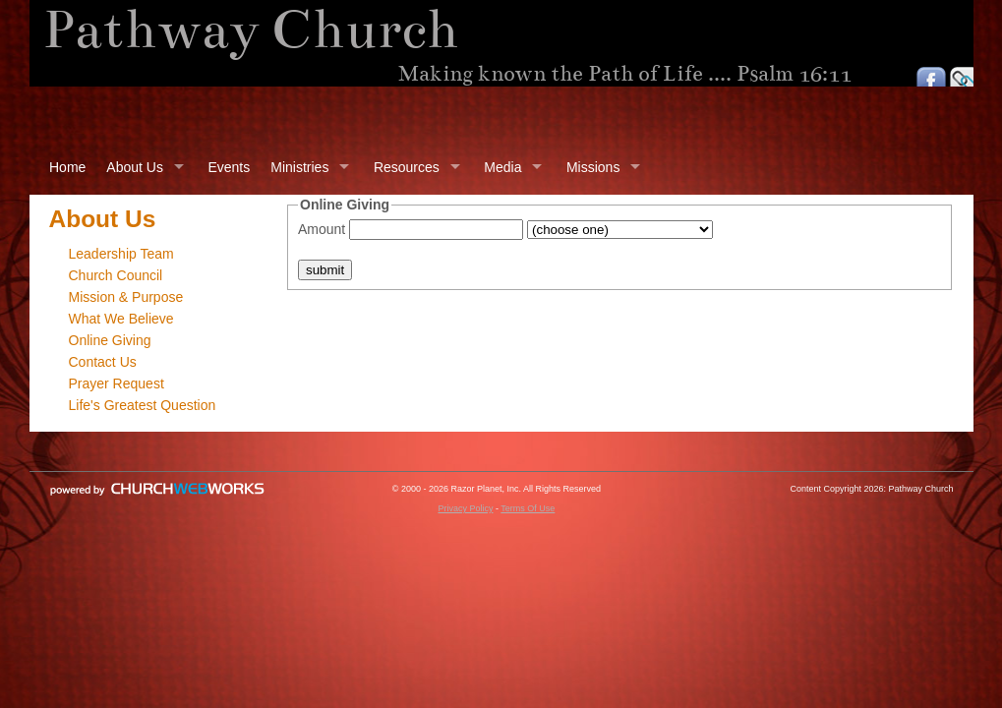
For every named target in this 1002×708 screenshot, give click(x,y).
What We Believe (121, 318)
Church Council (116, 275)
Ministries (299, 167)
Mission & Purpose (126, 297)
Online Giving (110, 340)
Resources (407, 167)
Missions (592, 167)
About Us (134, 167)
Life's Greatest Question (142, 405)
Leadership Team (121, 254)
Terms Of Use (528, 508)
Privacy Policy (465, 508)
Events (228, 167)
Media (502, 167)
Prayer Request (116, 383)
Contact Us (103, 362)
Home (67, 167)
